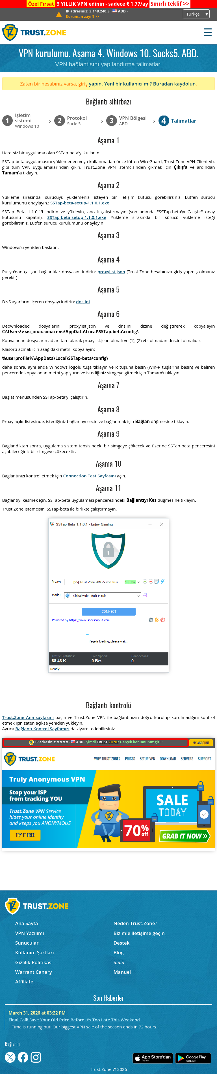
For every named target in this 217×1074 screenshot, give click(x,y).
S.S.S (119, 962)
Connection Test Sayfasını (89, 476)
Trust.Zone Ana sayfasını (28, 717)
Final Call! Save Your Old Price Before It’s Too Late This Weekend (74, 1019)
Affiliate (24, 981)
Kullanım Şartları (34, 952)
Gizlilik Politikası (34, 962)
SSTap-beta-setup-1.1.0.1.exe (79, 203)
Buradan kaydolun (174, 83)
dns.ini (83, 301)
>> (169, 3)
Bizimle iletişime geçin (139, 933)
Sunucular (27, 943)
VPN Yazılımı (29, 933)
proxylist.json (111, 271)
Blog (119, 952)
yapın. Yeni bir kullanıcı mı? (120, 83)
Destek (122, 943)
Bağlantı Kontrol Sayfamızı (42, 728)
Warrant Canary (33, 972)
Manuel (122, 972)
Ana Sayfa (26, 923)
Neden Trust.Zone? (135, 923)
